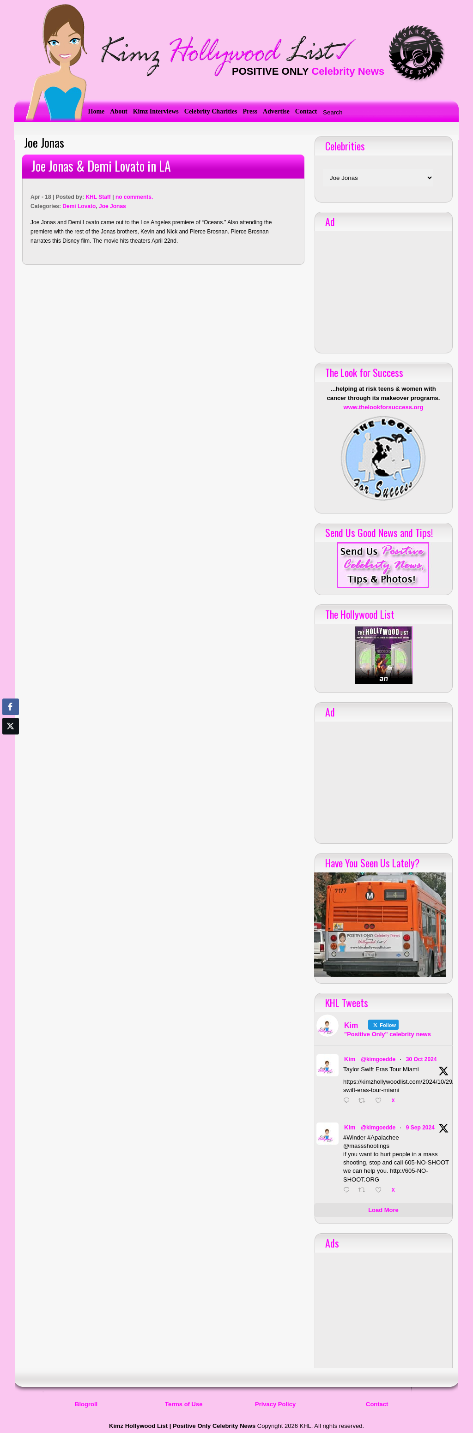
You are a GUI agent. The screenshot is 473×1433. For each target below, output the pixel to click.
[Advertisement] (383, 288)
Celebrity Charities (210, 111)
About (118, 111)
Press (250, 111)
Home (96, 111)
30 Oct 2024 (421, 1059)
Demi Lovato (79, 206)
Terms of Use (183, 1404)
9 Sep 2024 (420, 1127)
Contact (306, 111)
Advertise (276, 111)
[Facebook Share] (10, 707)
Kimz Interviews (156, 111)
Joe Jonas (112, 206)
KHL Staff (97, 197)
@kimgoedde (378, 1059)
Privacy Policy (275, 1404)
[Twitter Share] (10, 726)
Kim (350, 1059)
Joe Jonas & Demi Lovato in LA (101, 165)
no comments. (134, 197)
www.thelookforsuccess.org (384, 407)
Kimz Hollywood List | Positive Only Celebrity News (182, 1425)
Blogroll (86, 1404)
